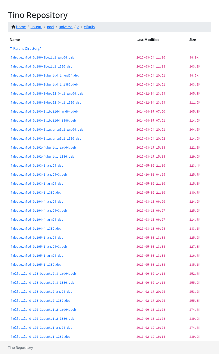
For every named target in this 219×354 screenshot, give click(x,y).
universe (66, 26)
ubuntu (36, 26)
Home (21, 26)
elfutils (89, 26)
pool (50, 26)
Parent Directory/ (25, 48)
